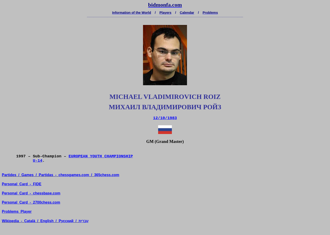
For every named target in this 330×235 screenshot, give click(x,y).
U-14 (37, 160)
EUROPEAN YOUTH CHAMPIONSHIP (101, 156)
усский (66, 221)
